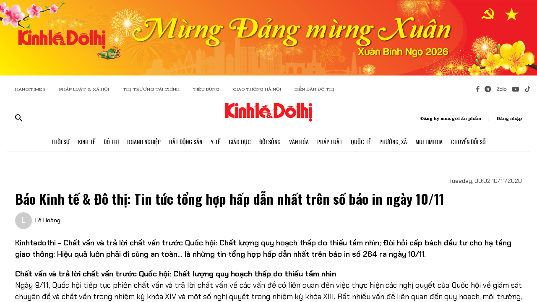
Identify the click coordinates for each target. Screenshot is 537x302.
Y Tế (215, 141)
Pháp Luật (329, 141)
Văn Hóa (299, 141)
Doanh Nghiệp (144, 141)
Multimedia (429, 141)
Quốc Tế (361, 141)
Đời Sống (270, 141)
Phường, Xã (393, 141)
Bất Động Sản (185, 141)
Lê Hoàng (47, 220)
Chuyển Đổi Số (468, 141)
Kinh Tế (86, 141)
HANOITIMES (30, 89)
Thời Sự (60, 141)
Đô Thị (111, 141)
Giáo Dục (240, 141)
